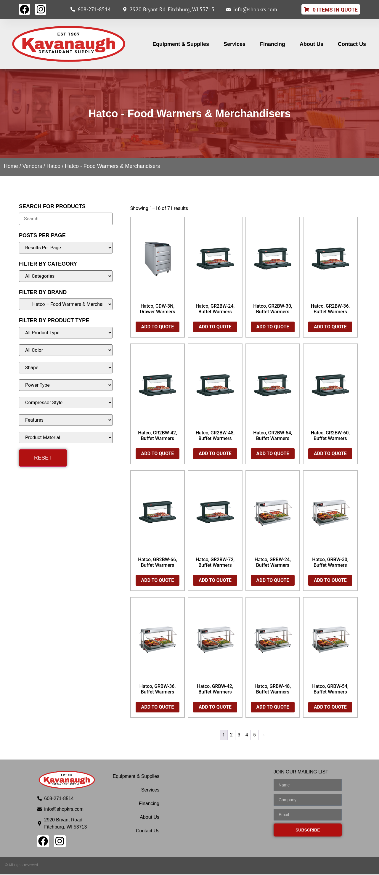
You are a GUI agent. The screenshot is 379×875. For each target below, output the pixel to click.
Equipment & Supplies (180, 45)
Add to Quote (157, 327)
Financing (272, 45)
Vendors (32, 167)
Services (234, 45)
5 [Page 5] (254, 735)
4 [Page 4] (246, 735)
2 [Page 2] (231, 735)
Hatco (53, 167)
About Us (311, 45)
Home (11, 167)
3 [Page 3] (239, 735)
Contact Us (352, 45)
